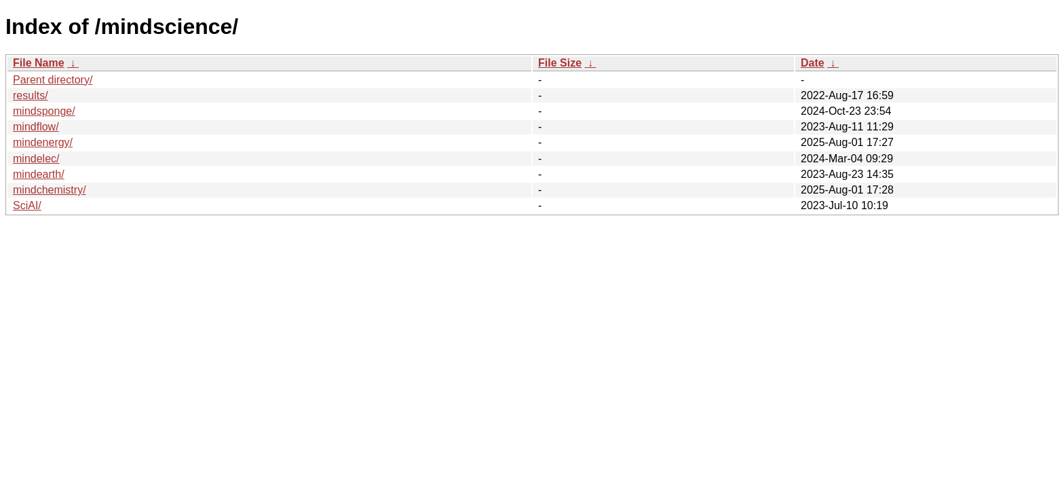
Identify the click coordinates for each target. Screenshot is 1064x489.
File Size (560, 63)
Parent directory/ (52, 80)
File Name (38, 63)
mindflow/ (36, 126)
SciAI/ (27, 205)
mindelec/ (36, 158)
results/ (30, 95)
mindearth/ (38, 174)
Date (812, 63)
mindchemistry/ (49, 190)
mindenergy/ (43, 142)
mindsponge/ (44, 111)
